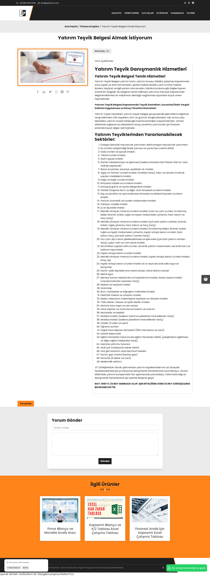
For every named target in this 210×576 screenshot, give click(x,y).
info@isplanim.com (48, 3)
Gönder (105, 461)
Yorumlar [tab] (26, 403)
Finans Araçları (89, 26)
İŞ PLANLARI (148, 13)
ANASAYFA (117, 13)
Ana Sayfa (71, 26)
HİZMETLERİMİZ (132, 13)
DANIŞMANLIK (177, 13)
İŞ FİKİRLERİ (162, 13)
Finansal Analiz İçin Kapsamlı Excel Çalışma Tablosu (149, 533)
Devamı (25, 568)
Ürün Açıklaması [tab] (104, 61)
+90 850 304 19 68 (26, 3)
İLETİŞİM (191, 13)
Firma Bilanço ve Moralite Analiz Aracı (60, 531)
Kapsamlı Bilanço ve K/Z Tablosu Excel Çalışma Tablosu (105, 529)
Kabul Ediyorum (13, 568)
